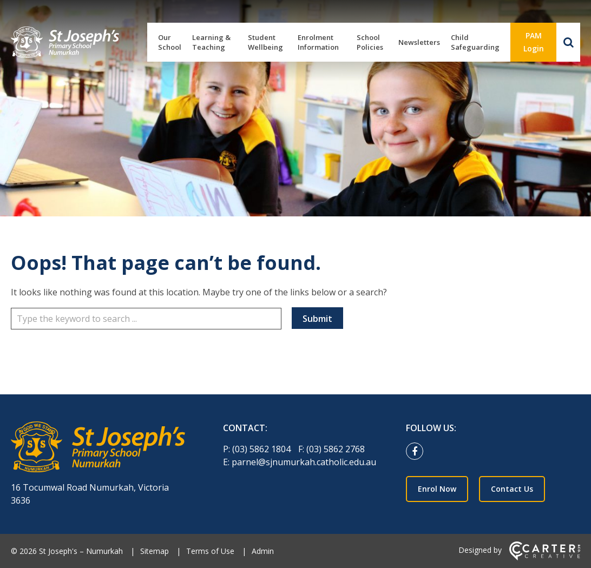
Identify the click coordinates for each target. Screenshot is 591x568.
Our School (169, 42)
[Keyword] (146, 318)
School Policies (370, 42)
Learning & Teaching (211, 42)
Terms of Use (210, 551)
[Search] (568, 42)
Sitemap (154, 551)
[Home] (98, 448)
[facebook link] (417, 452)
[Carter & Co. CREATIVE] (544, 557)
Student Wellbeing (265, 42)
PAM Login (533, 42)
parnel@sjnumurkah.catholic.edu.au (304, 462)
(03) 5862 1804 (262, 449)
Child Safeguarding (475, 42)
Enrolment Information (318, 42)
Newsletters (419, 42)
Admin (263, 551)
